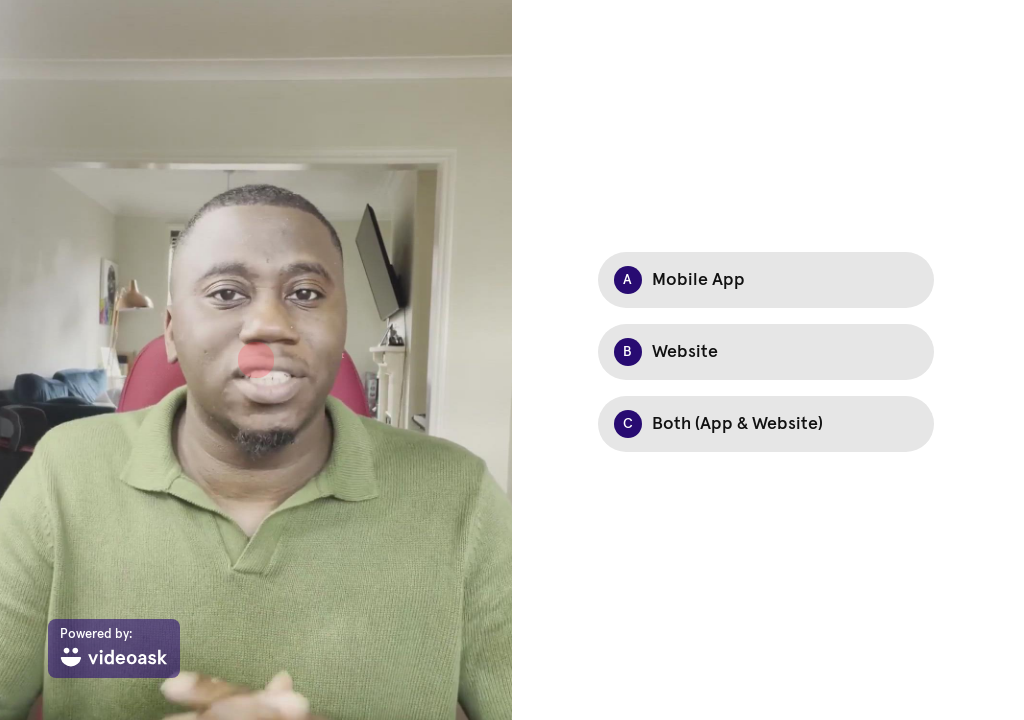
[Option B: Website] (766, 352)
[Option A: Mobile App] (766, 280)
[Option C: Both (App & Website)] (766, 424)
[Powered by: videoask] (114, 648)
